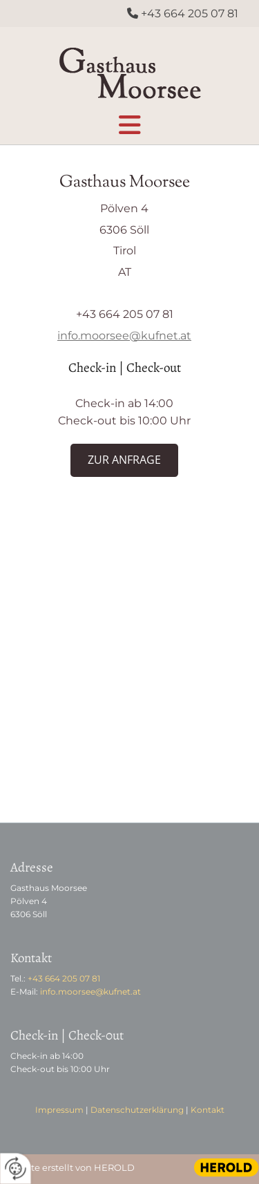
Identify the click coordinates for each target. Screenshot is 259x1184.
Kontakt (207, 1110)
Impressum (59, 1110)
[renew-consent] (15, 1168)
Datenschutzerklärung (137, 1110)
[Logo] (129, 69)
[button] (129, 122)
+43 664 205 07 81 (189, 13)
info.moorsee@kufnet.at (124, 335)
